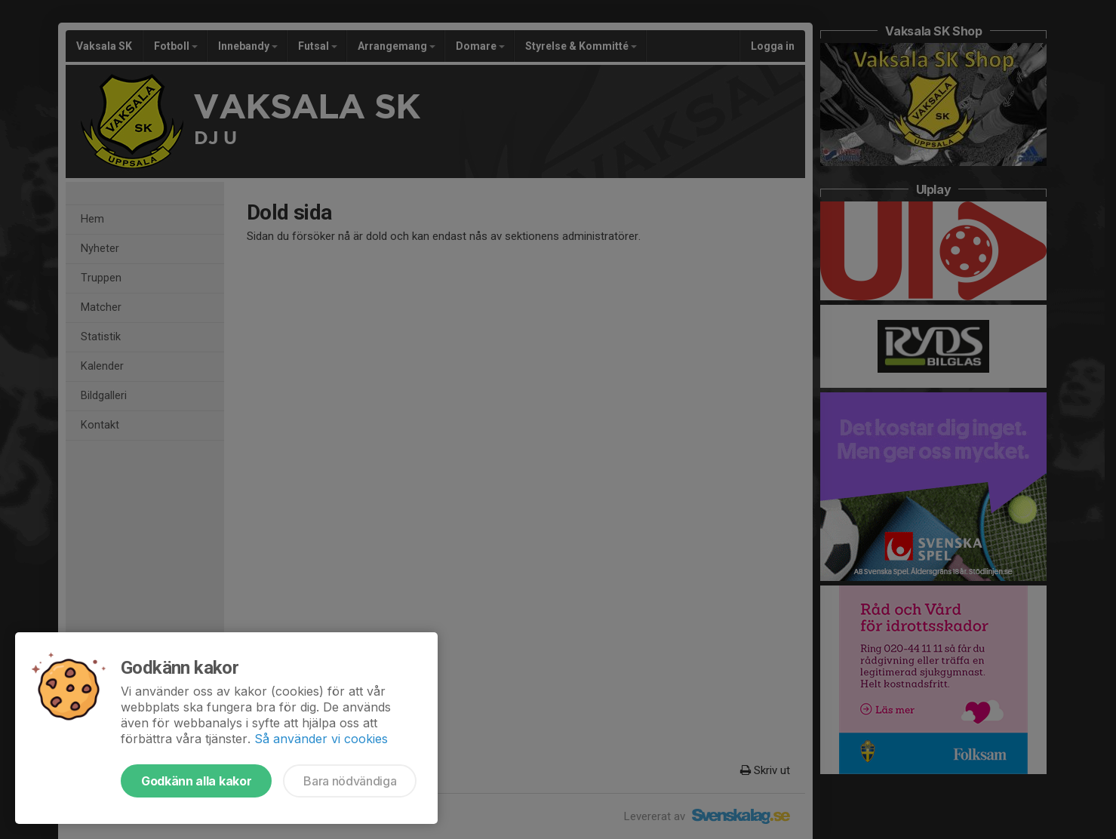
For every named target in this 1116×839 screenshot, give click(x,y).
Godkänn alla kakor (196, 780)
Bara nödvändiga (349, 780)
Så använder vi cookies (321, 738)
